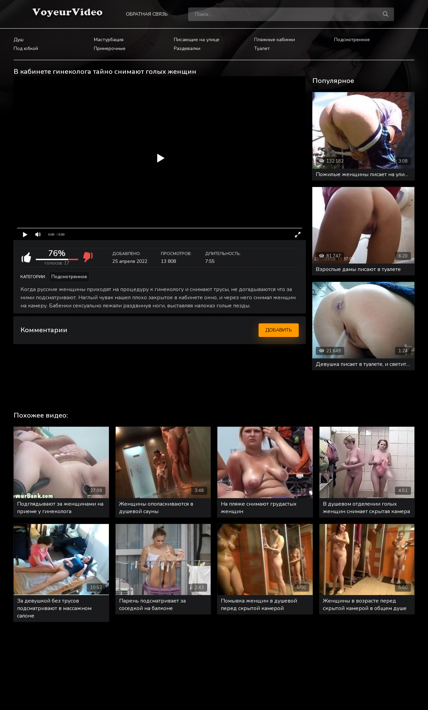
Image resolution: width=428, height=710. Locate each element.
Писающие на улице (196, 39)
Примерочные (110, 48)
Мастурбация (109, 39)
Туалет (262, 48)
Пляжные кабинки (274, 39)
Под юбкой (26, 48)
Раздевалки (187, 48)
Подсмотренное (352, 39)
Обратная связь (147, 14)
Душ (18, 39)
